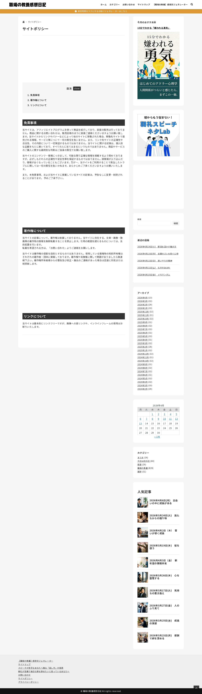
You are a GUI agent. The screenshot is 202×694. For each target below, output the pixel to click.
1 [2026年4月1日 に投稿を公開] (152, 414)
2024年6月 (142, 374)
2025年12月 (143, 311)
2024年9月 (142, 364)
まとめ (140, 457)
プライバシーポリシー (28, 682)
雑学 (139, 471)
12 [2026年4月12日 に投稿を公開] (176, 418)
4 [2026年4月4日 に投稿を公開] (170, 414)
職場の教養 (142, 468)
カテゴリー (115, 4)
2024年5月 (142, 378)
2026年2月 (142, 304)
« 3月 (157, 436)
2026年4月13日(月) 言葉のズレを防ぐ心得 (157, 253)
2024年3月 (142, 385)
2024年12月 (143, 353)
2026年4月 (142, 297)
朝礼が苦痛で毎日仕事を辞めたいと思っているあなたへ (43, 671)
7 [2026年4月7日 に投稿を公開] (146, 418)
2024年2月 (142, 389)
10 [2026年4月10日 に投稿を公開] (164, 418)
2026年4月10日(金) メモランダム (153, 274)
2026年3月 (142, 301)
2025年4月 (142, 339)
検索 (139, 219)
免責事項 (35, 95)
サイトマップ (144, 4)
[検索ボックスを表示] (192, 5)
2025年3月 (142, 343)
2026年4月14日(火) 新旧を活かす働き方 (156, 246)
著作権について (38, 100)
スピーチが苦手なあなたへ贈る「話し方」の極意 (40, 667)
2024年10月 (143, 360)
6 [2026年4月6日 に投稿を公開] (140, 418)
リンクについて (38, 105)
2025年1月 (142, 350)
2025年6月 (142, 332)
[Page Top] (196, 688)
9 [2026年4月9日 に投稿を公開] (158, 418)
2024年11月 (143, 357)
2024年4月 (142, 382)
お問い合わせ (129, 4)
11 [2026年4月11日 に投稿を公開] (170, 418)
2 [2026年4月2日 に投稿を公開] (158, 414)
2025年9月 (142, 322)
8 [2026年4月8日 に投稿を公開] (152, 418)
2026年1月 (142, 308)
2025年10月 (143, 318)
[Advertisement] (73, 59)
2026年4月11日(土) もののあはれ (153, 267)
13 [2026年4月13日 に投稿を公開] (140, 423)
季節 (139, 464)
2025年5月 (142, 336)
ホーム (104, 4)
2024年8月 (142, 367)
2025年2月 (142, 346)
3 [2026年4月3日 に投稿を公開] (164, 414)
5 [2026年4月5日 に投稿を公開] (176, 414)
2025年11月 (143, 315)
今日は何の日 (143, 461)
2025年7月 (142, 329)
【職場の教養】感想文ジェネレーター (170, 4)
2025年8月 (142, 325)
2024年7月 (142, 371)
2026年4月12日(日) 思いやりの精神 (154, 260)
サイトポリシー (25, 678)
